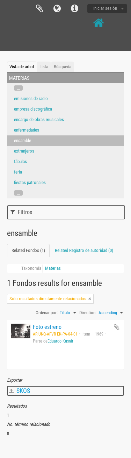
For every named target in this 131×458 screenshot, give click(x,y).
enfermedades (26, 130)
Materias (53, 268)
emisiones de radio (31, 98)
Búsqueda (62, 66)
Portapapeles (39, 8)
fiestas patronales (30, 182)
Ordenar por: (47, 312)
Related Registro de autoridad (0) (84, 250)
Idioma (57, 8)
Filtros (21, 212)
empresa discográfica (33, 109)
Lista (43, 66)
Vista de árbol (21, 66)
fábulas (20, 161)
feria (18, 172)
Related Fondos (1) (28, 250)
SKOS (19, 390)
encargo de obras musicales (39, 119)
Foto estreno (47, 327)
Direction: (87, 312)
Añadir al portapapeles (116, 327)
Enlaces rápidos (74, 8)
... (18, 88)
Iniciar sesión (105, 8)
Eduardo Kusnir (60, 341)
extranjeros (24, 151)
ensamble (22, 140)
